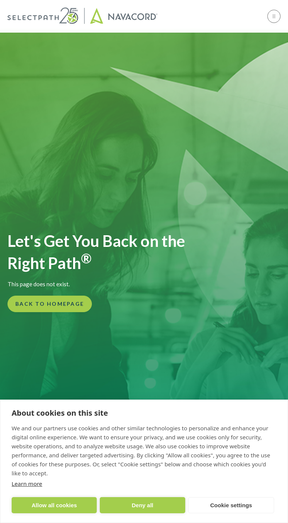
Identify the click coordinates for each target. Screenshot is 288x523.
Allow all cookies (54, 505)
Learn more (27, 483)
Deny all (142, 505)
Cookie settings (231, 505)
